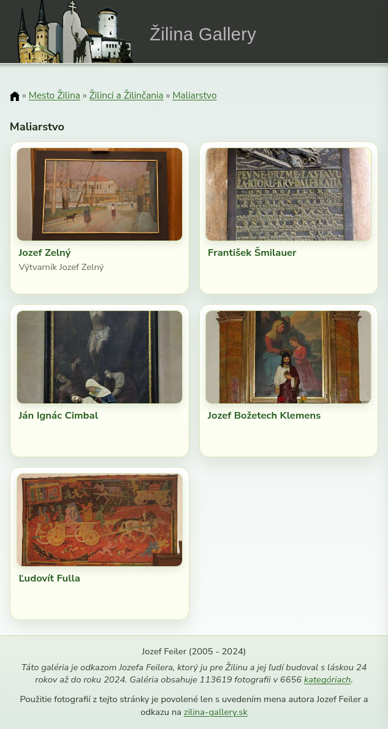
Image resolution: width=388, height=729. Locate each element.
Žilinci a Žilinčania (126, 95)
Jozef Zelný (44, 252)
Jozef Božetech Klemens (264, 415)
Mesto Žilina (54, 95)
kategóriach (327, 679)
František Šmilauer (252, 252)
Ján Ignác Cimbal (58, 415)
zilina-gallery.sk (216, 712)
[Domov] (15, 96)
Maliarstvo (194, 95)
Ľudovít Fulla (49, 578)
